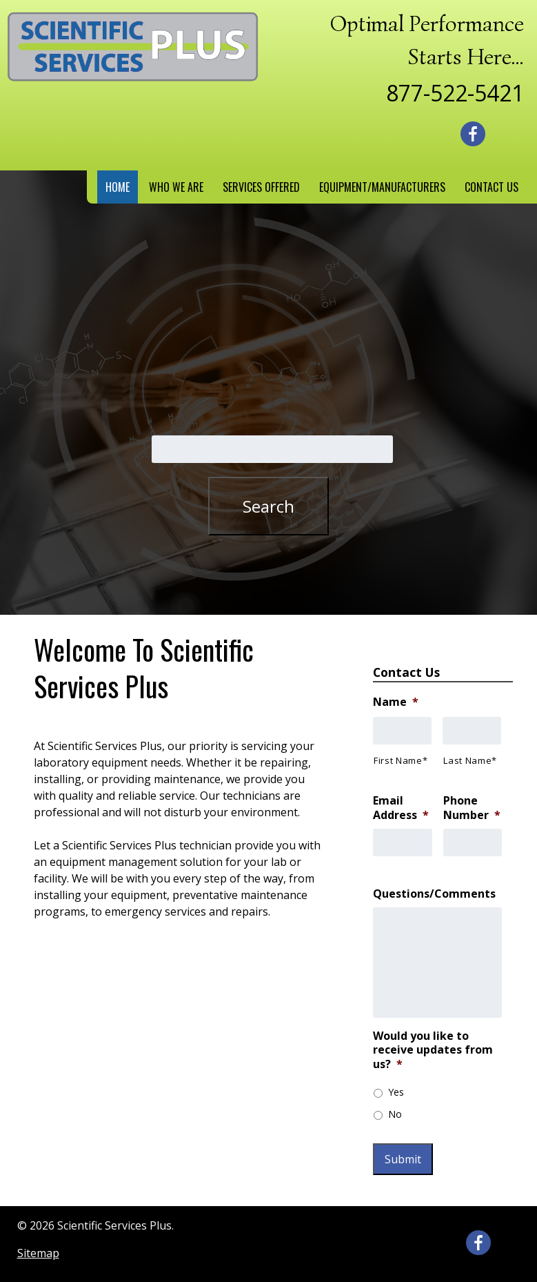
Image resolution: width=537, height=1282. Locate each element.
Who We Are (176, 187)
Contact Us (491, 187)
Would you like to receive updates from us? (433, 1050)
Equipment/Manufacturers (382, 187)
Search (268, 506)
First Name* (400, 760)
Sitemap (38, 1253)
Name (395, 702)
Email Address (401, 807)
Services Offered (261, 187)
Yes (396, 1091)
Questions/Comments (434, 894)
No (395, 1114)
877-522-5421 (455, 93)
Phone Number (471, 807)
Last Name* (470, 760)
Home (117, 187)
